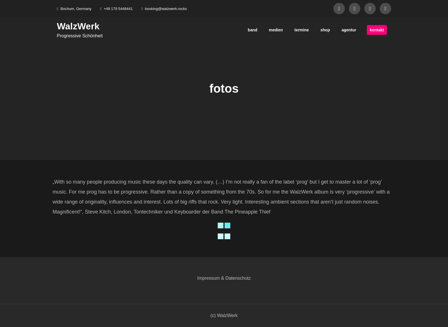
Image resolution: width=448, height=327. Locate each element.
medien (276, 30)
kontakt (377, 30)
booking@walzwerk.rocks (164, 9)
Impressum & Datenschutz (224, 278)
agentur (348, 30)
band (252, 30)
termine (301, 30)
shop (325, 30)
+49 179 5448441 (116, 9)
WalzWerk (78, 26)
